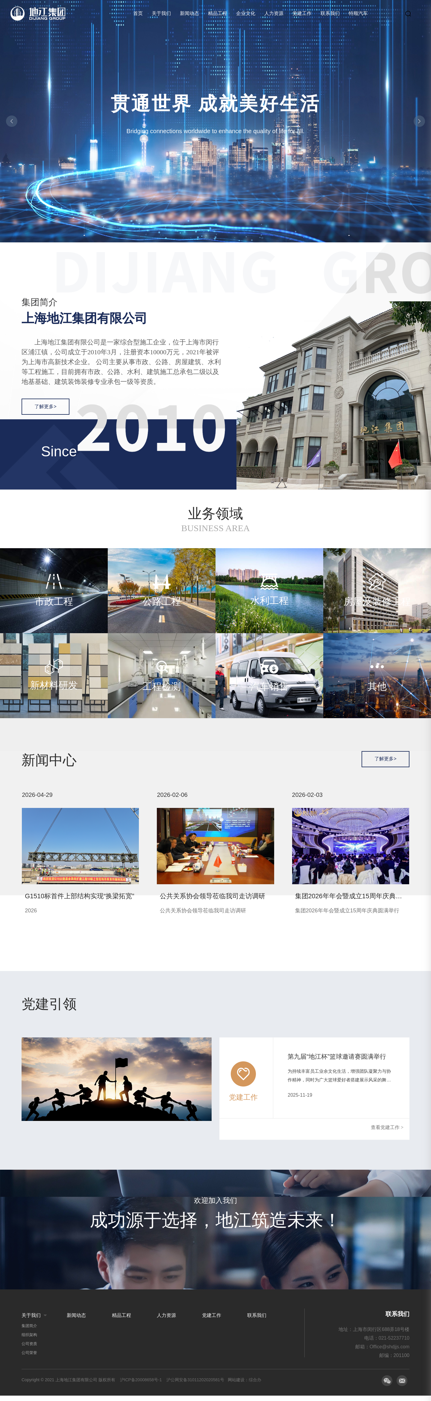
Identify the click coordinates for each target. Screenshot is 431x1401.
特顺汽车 (358, 13)
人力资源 (273, 13)
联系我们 (330, 13)
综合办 (255, 1385)
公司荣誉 (29, 1358)
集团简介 (29, 1331)
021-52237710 (394, 1343)
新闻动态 (189, 13)
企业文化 (245, 13)
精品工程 (217, 13)
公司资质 (29, 1349)
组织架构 (29, 1340)
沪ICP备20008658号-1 (141, 1385)
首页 (138, 13)
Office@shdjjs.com (389, 1352)
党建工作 (302, 13)
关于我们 (161, 13)
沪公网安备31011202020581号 (195, 1385)
